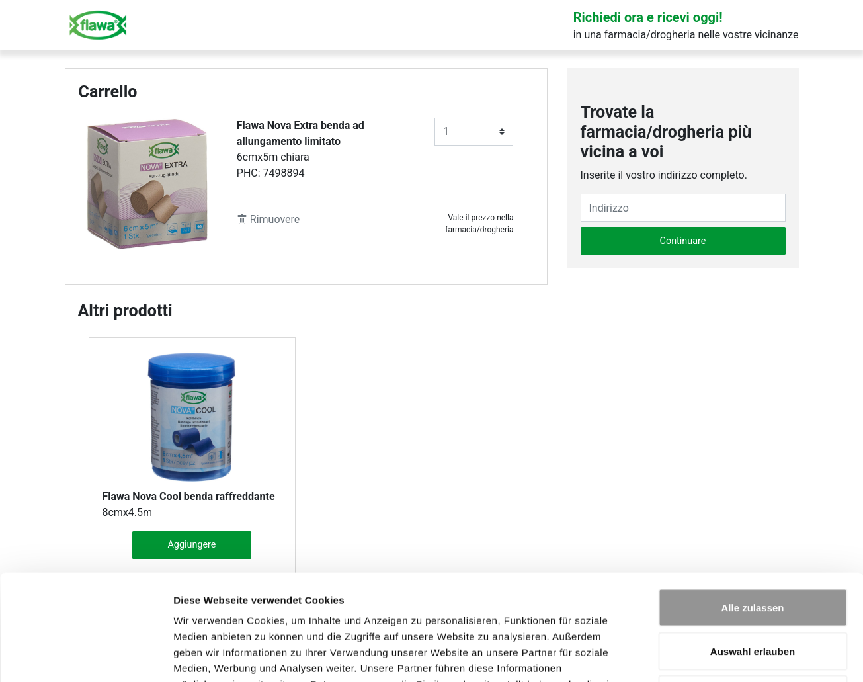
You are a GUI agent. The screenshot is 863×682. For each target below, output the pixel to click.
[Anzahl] (474, 132)
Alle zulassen (752, 508)
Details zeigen (703, 655)
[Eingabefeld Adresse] (683, 208)
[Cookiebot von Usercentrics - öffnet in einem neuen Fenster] (86, 656)
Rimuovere (268, 219)
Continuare (683, 241)
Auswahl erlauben (752, 552)
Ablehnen (752, 595)
